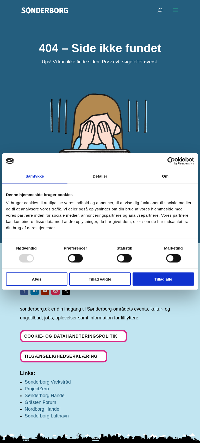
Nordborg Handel (42, 409)
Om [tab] (165, 176)
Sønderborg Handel (45, 395)
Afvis (36, 279)
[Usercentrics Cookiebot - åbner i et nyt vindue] (171, 161)
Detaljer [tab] (100, 176)
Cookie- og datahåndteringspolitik (70, 336)
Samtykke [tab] (35, 176)
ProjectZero (37, 388)
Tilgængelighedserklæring (61, 356)
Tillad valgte (100, 279)
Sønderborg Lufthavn (47, 415)
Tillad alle (163, 279)
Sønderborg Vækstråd (48, 382)
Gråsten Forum (40, 402)
